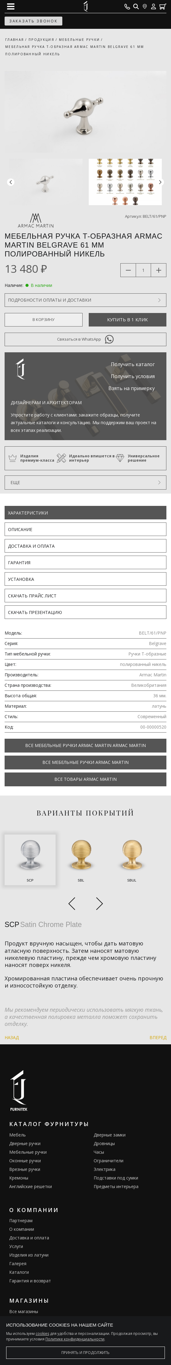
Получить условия (133, 376)
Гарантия (19, 562)
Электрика (104, 1169)
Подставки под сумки (116, 1178)
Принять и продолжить (85, 1352)
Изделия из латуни (29, 1255)
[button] (160, 182)
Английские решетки (30, 1186)
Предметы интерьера (116, 1186)
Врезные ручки (24, 1169)
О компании (21, 1229)
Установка (21, 579)
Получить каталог (133, 364)
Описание (20, 529)
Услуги (16, 1246)
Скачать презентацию (35, 612)
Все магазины (23, 1311)
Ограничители (108, 1161)
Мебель (17, 1135)
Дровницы (104, 1143)
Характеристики (28, 513)
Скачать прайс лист (32, 596)
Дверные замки (110, 1135)
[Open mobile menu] (11, 6)
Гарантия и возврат (30, 1281)
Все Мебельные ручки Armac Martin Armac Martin (85, 745)
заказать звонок (33, 21)
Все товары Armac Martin (85, 779)
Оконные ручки (25, 1161)
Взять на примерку (131, 388)
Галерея (17, 1263)
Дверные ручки (25, 1143)
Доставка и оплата (31, 546)
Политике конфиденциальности (74, 1339)
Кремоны (18, 1178)
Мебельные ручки (28, 1152)
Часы (99, 1152)
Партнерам (21, 1220)
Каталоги (19, 1272)
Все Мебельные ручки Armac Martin (85, 762)
